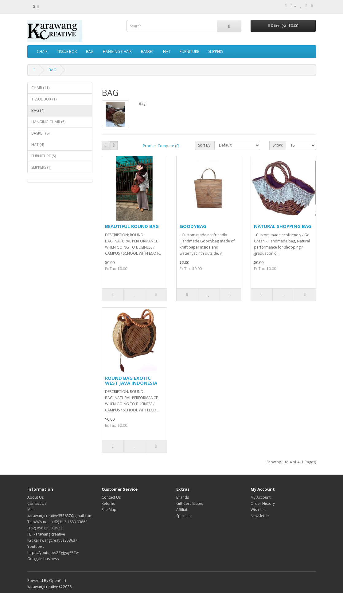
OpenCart (57, 580)
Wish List (258, 509)
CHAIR (42, 51)
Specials (183, 515)
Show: (278, 145)
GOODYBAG (193, 226)
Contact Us (36, 503)
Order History (263, 503)
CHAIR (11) (40, 87)
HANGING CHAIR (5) (48, 121)
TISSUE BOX (67, 51)
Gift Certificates (189, 503)
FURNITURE (189, 51)
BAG (90, 51)
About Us (35, 497)
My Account (261, 497)
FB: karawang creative (46, 534)
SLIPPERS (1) (41, 167)
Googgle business (43, 558)
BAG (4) (37, 110)
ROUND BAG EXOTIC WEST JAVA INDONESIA (131, 380)
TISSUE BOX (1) (44, 99)
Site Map (109, 509)
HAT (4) (37, 144)
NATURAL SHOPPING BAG (282, 226)
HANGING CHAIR (117, 51)
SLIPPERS (215, 51)
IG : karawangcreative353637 (52, 540)
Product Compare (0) (161, 145)
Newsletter (260, 515)
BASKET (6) (40, 133)
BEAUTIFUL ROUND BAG (132, 226)
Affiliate (182, 509)
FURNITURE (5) (43, 156)
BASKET (147, 51)
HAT (166, 51)
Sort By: (204, 145)
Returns (108, 503)
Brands (182, 497)
